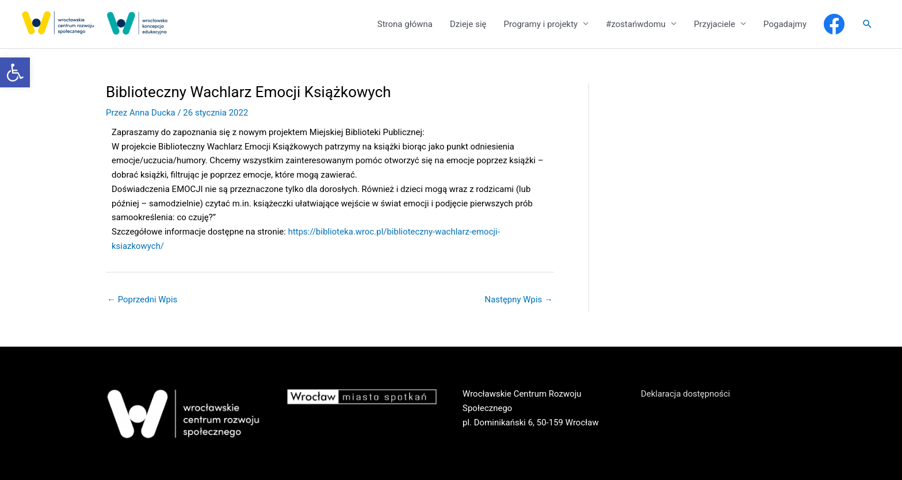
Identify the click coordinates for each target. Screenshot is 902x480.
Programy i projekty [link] (540, 24)
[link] (15, 72)
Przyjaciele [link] (714, 24)
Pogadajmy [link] (785, 24)
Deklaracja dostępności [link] (686, 394)
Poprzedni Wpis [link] (142, 299)
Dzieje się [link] (468, 24)
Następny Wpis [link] (518, 299)
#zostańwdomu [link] (636, 24)
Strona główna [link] (405, 24)
